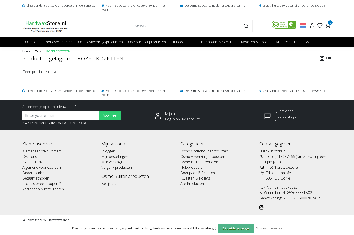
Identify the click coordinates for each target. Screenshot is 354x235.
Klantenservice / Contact (41, 151)
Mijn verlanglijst (113, 161)
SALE (309, 41)
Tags (38, 51)
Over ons (29, 156)
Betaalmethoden (35, 178)
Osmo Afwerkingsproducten (100, 41)
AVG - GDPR (32, 161)
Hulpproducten (183, 41)
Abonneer (110, 115)
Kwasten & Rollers (255, 41)
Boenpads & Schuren (218, 41)
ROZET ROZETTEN (58, 51)
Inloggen (108, 151)
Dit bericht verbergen (236, 228)
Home (26, 51)
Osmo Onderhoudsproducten (49, 41)
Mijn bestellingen (114, 156)
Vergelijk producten (116, 167)
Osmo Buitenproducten (147, 41)
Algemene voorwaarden (41, 167)
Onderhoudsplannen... (40, 172)
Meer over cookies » (269, 228)
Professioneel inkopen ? (41, 183)
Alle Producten (287, 41)
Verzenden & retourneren (43, 189)
